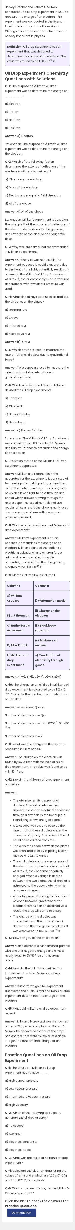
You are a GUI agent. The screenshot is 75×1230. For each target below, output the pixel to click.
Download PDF (21, 1213)
